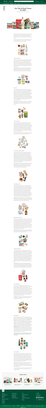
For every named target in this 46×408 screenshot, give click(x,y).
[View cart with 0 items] (42, 1)
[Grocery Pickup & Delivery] (6, 3)
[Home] (18, 6)
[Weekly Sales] (11, 3)
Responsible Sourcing (14, 394)
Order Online (3, 403)
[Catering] (15, 3)
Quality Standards (14, 395)
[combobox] (23, 1)
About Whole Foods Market (25, 394)
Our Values (23, 395)
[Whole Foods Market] (5, 1)
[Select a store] (10, 1)
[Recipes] (18, 3)
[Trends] (20, 6)
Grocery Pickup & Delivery (5, 394)
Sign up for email (40, 399)
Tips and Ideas (3, 402)
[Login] (37, 1)
